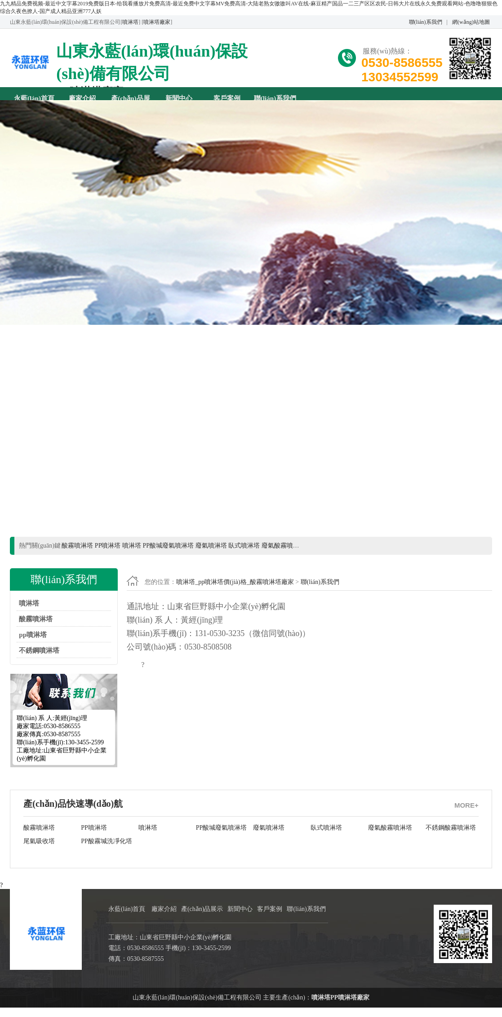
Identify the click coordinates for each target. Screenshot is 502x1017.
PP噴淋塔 (94, 837)
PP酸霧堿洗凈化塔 (106, 850)
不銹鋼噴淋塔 (39, 659)
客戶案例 (226, 98)
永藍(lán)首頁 (34, 98)
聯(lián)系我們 (425, 22)
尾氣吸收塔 (39, 850)
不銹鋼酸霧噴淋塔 (451, 837)
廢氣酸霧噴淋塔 (390, 837)
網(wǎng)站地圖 (471, 22)
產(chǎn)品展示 (130, 98)
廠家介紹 (82, 98)
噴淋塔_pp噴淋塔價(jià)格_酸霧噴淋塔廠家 (234, 591)
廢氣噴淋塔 (268, 837)
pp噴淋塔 (33, 644)
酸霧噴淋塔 (36, 628)
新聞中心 (178, 98)
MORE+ (466, 814)
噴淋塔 (130, 22)
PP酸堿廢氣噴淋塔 (221, 837)
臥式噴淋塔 (326, 837)
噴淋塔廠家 (156, 22)
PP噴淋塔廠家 (349, 1007)
